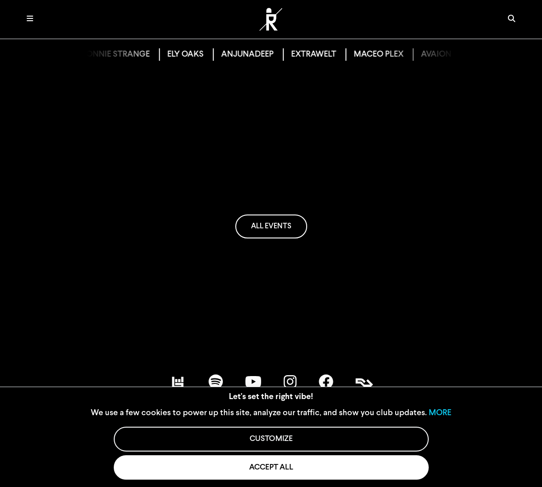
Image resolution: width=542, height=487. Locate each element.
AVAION (442, 54)
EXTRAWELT (319, 54)
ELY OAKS (191, 54)
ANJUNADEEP (253, 54)
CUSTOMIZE (271, 439)
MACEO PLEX (384, 54)
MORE (440, 413)
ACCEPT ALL (271, 467)
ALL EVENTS (271, 226)
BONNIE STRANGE (121, 54)
